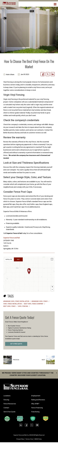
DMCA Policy (38, 439)
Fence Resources (10, 404)
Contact (6, 408)
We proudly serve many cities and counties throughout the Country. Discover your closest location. (29, 374)
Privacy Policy (20, 439)
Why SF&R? (36, 404)
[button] (29, 271)
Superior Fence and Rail (11, 238)
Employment (36, 396)
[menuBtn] (55, 4)
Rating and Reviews (38, 400)
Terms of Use (29, 439)
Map (18, 259)
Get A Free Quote (10, 412)
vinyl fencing (23, 306)
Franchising (36, 412)
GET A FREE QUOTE (16, 344)
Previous (16, 360)
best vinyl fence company (34, 304)
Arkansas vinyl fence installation (16, 301)
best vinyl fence (9, 306)
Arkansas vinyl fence (40, 301)
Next (43, 360)
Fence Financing (37, 408)
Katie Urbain (10, 74)
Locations (7, 396)
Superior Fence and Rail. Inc (21, 435)
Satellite (9, 259)
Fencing (6, 400)
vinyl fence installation (12, 304)
